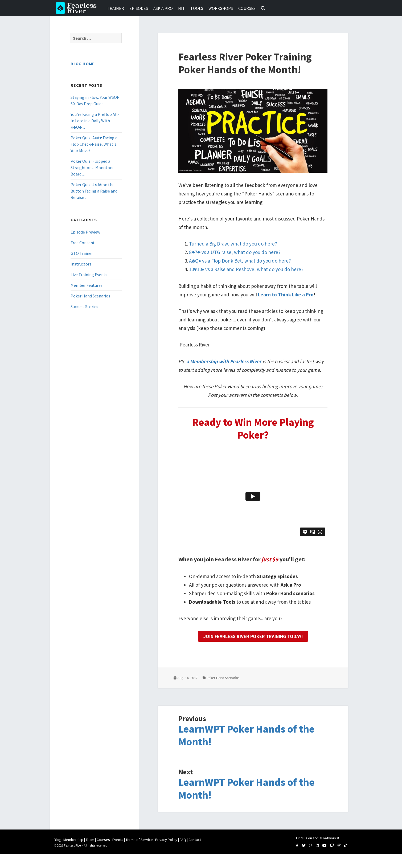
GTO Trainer (82, 253)
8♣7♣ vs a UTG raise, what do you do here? (235, 252)
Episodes (138, 8)
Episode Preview (85, 232)
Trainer (115, 8)
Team (90, 839)
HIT (181, 8)
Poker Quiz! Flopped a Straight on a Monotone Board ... (92, 167)
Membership (73, 839)
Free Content (83, 242)
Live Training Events (89, 274)
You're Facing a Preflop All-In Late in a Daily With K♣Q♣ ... (95, 121)
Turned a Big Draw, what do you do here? (233, 243)
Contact (194, 839)
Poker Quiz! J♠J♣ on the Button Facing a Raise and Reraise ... (94, 191)
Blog (57, 839)
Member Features (86, 285)
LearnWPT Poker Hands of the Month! (246, 735)
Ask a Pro (163, 8)
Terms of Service (139, 839)
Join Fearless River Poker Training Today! (253, 636)
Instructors (81, 264)
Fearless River (78, 8)
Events (117, 839)
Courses (247, 8)
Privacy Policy (166, 839)
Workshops (220, 8)
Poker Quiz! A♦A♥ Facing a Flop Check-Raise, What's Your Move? (94, 144)
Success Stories (84, 306)
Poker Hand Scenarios (90, 296)
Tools (196, 8)
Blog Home (83, 63)
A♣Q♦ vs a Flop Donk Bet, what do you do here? (240, 261)
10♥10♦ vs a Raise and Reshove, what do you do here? (246, 269)
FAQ (183, 839)
